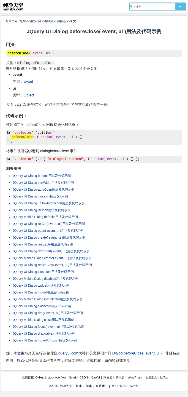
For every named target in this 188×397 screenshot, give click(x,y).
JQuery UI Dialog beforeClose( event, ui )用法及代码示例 (94, 31)
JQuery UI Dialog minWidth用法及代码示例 (43, 182)
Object (29, 95)
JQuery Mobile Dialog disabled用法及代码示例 (46, 278)
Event (28, 81)
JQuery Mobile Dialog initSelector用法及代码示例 (47, 299)
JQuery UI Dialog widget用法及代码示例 (41, 285)
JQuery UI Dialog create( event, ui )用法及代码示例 (49, 237)
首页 (22, 21)
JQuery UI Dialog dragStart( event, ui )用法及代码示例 (51, 251)
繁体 (79, 386)
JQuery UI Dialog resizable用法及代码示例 (43, 244)
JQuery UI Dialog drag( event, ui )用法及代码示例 (48, 313)
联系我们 (102, 386)
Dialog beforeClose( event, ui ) (137, 353)
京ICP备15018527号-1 (126, 386)
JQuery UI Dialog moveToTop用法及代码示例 (45, 340)
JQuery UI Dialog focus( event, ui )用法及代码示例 (48, 326)
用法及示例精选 (55, 21)
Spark (72, 377)
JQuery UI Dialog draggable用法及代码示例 (44, 333)
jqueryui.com (67, 353)
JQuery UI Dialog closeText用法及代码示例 (43, 272)
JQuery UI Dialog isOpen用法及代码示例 (42, 210)
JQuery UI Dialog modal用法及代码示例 (41, 292)
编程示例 (35, 21)
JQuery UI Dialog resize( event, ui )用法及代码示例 (49, 224)
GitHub (39, 377)
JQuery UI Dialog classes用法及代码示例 (42, 306)
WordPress (135, 377)
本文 (17, 353)
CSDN (84, 377)
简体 (89, 386)
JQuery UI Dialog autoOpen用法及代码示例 (43, 189)
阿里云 (108, 377)
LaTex (164, 377)
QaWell (96, 377)
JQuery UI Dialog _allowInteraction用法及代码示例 (48, 203)
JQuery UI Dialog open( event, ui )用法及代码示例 (48, 230)
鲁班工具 (151, 377)
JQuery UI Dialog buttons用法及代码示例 (42, 176)
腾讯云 (120, 377)
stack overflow (57, 377)
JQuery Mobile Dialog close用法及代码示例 (43, 320)
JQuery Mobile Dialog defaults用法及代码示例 (45, 217)
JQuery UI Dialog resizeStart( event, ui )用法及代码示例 (52, 265)
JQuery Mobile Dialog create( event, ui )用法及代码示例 (52, 258)
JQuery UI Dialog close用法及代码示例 (40, 196)
